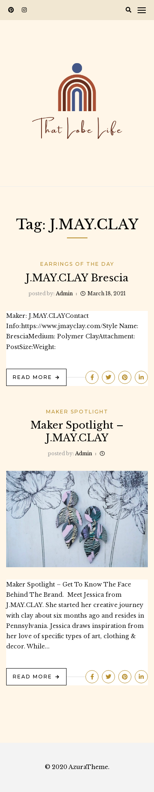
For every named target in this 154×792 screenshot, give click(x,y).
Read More (32, 377)
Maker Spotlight (77, 412)
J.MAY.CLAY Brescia (77, 278)
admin (64, 293)
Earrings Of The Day (77, 264)
